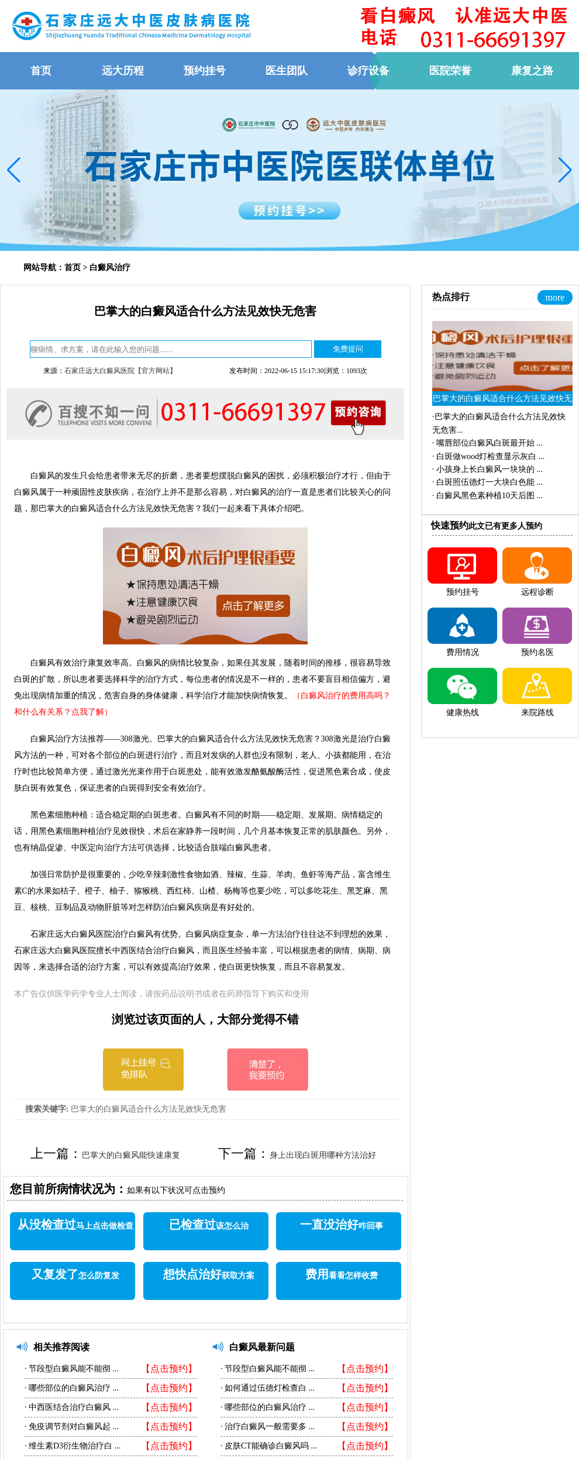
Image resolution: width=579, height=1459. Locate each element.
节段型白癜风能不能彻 (70, 1368)
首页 (72, 267)
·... (487, 443)
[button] (14, 170)
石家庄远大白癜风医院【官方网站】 (120, 371)
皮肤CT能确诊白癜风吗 (267, 1445)
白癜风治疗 (109, 267)
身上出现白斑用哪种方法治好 (323, 1155)
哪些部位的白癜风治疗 (70, 1388)
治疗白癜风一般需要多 (266, 1426)
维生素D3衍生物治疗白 (71, 1445)
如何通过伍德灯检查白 (266, 1388)
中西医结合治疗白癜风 (70, 1407)
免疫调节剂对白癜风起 (70, 1426)
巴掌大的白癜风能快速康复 (131, 1155)
